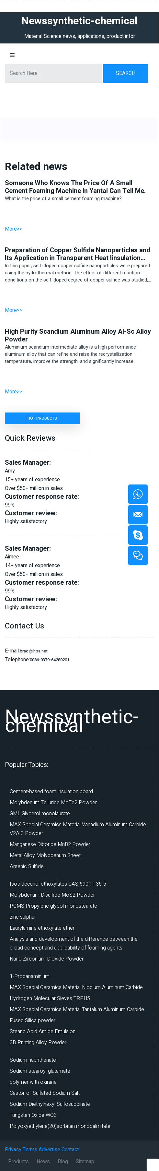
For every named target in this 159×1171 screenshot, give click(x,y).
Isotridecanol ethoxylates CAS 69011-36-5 (58, 884)
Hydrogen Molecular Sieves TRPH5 (50, 998)
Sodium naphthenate (33, 1060)
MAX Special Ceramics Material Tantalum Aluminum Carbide (77, 1009)
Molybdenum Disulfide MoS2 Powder (52, 895)
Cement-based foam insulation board (51, 791)
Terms (30, 1149)
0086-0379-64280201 (49, 660)
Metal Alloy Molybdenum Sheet (45, 855)
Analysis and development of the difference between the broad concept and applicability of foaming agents (74, 943)
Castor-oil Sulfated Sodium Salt (45, 1093)
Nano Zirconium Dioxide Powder (47, 959)
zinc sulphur (23, 917)
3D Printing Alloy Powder (38, 1042)
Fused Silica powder (32, 1020)
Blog (63, 1161)
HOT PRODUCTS (42, 418)
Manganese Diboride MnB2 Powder (50, 844)
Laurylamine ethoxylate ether (42, 928)
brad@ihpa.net (34, 651)
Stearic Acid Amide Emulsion (42, 1031)
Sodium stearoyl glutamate (40, 1071)
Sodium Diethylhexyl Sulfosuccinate (50, 1104)
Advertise (49, 1149)
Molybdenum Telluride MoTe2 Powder (53, 803)
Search (125, 73)
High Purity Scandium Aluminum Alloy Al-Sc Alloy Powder (78, 335)
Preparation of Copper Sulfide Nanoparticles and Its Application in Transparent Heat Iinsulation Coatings (77, 254)
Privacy (13, 1149)
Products (18, 1161)
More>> (13, 229)
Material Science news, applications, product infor (79, 36)
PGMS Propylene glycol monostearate (53, 906)
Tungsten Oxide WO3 (33, 1115)
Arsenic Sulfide (27, 866)
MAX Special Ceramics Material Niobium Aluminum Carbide (76, 987)
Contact (70, 1149)
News (43, 1161)
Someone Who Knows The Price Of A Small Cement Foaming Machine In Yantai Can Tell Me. (75, 187)
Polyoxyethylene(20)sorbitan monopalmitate (60, 1126)
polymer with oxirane (33, 1082)
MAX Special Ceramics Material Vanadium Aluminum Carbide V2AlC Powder (78, 829)
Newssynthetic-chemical (71, 721)
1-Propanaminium (30, 976)
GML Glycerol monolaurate (40, 814)
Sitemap (85, 1161)
